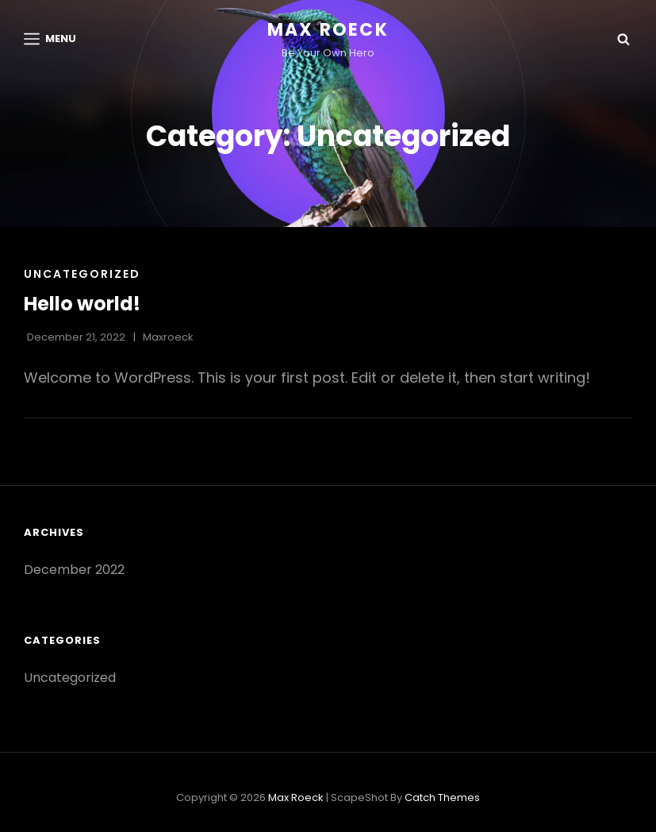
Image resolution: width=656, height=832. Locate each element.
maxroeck (168, 337)
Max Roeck (328, 29)
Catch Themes (442, 797)
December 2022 (74, 569)
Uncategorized (82, 274)
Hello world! (82, 304)
